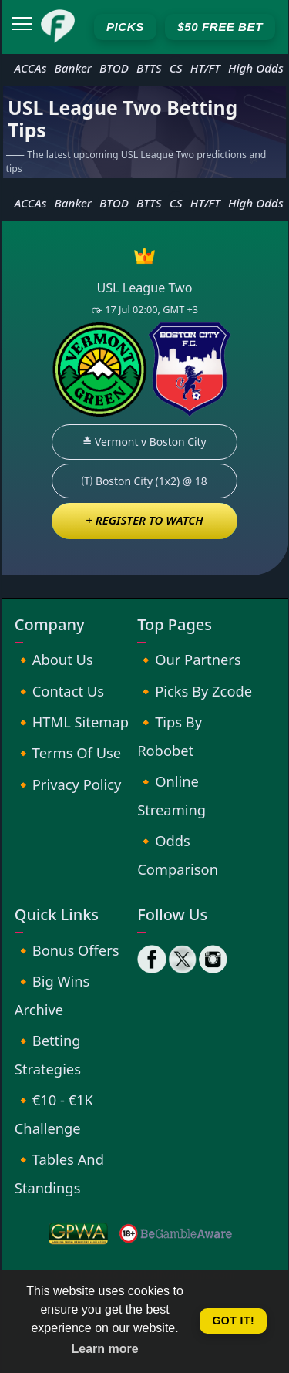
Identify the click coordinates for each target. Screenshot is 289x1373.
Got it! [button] (233, 1320)
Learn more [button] (105, 1348)
